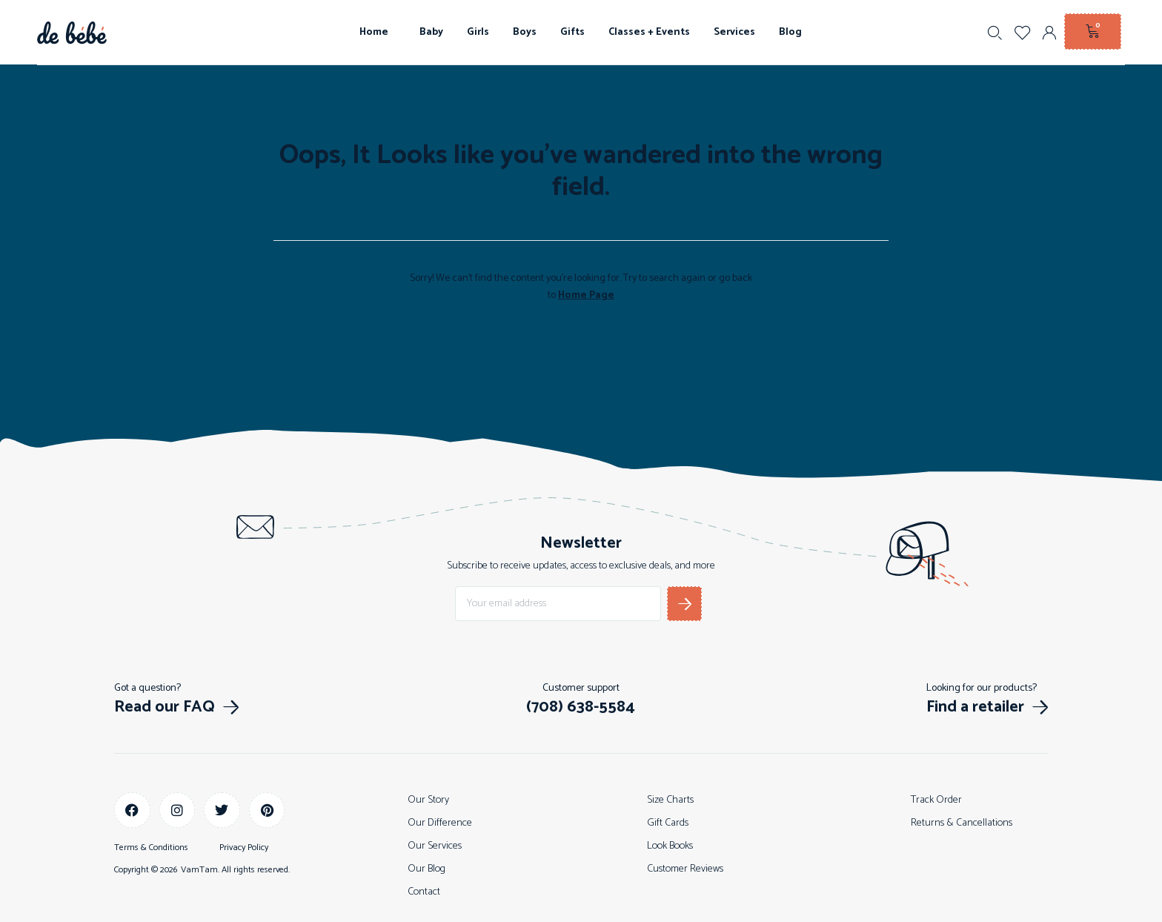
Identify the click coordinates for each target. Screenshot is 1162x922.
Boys (525, 32)
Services (734, 32)
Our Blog (426, 869)
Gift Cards (667, 823)
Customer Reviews (685, 869)
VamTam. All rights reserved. (235, 870)
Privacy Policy (243, 848)
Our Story (428, 800)
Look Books (670, 846)
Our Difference (440, 823)
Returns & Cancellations (961, 823)
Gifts (572, 32)
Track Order (936, 800)
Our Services (435, 846)
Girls (478, 32)
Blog (790, 32)
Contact (424, 892)
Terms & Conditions (151, 848)
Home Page (586, 295)
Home (377, 32)
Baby (431, 32)
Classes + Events (649, 32)
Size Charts (670, 800)
